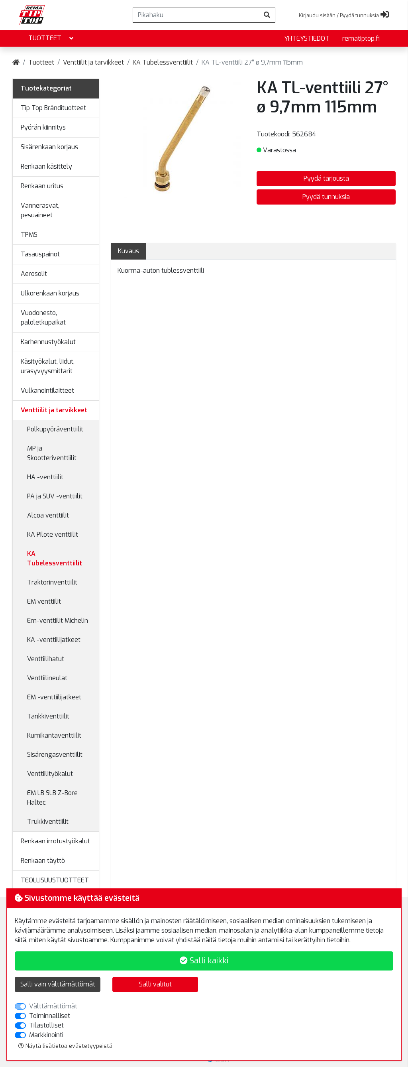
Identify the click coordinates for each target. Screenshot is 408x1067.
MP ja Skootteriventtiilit (51, 453)
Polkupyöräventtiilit (55, 429)
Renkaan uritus (42, 186)
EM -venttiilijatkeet (54, 697)
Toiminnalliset (49, 1016)
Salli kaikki (204, 960)
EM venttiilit (44, 601)
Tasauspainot (40, 254)
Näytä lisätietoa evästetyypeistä (65, 1046)
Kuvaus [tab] (128, 251)
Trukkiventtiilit (48, 821)
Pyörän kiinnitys (43, 127)
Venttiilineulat (47, 678)
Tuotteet (51, 38)
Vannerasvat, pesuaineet (40, 210)
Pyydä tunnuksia (326, 197)
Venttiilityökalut (50, 774)
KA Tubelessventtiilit (163, 62)
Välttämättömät (53, 1006)
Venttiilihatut (45, 659)
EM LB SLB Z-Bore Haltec (52, 798)
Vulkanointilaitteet (47, 390)
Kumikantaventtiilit (54, 735)
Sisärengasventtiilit (54, 754)
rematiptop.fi (361, 38)
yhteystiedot (307, 38)
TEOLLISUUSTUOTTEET (55, 880)
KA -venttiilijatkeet (53, 640)
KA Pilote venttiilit (52, 534)
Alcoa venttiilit (48, 515)
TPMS (29, 234)
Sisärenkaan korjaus (49, 147)
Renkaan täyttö (43, 860)
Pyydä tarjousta (326, 178)
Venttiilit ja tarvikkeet (93, 62)
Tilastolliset (46, 1025)
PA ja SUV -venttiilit (54, 496)
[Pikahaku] (196, 15)
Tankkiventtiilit (48, 716)
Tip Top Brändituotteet (53, 108)
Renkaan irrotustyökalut (55, 841)
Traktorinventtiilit (52, 582)
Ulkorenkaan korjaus (50, 293)
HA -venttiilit (45, 477)
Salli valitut (155, 984)
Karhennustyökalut (48, 342)
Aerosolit (34, 274)
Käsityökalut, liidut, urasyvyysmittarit (48, 366)
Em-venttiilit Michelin (57, 620)
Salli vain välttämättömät (57, 984)
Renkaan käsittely (46, 166)
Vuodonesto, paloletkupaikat (43, 318)
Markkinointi (46, 1035)
